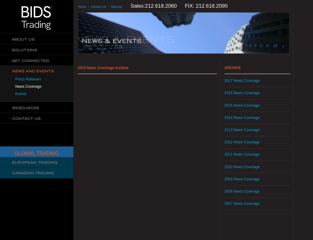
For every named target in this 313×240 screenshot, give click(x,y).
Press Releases (28, 79)
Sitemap (116, 7)
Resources (36, 107)
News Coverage (28, 86)
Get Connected (36, 60)
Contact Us (36, 118)
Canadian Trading (36, 173)
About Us (36, 39)
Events (21, 94)
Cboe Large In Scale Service (36, 162)
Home (82, 7)
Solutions (36, 49)
